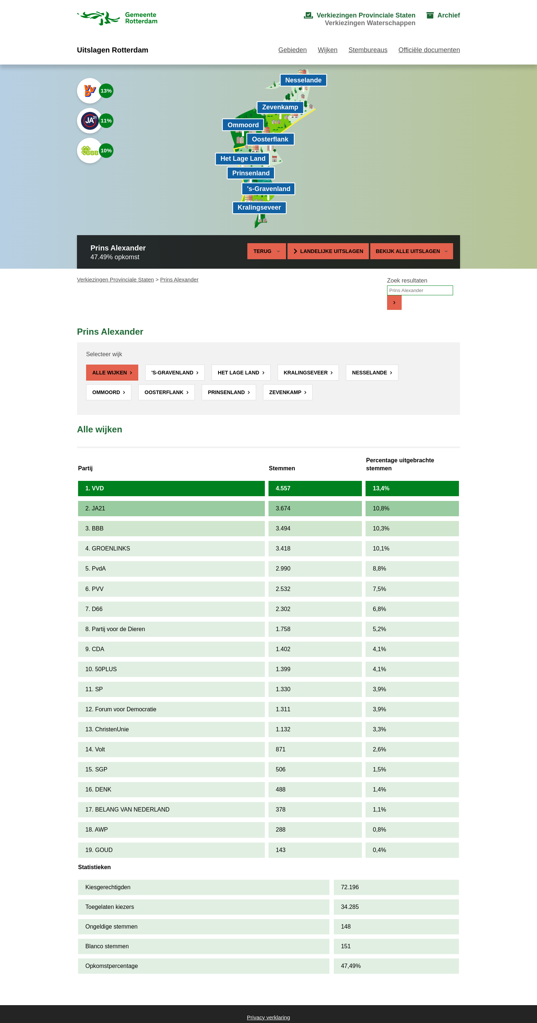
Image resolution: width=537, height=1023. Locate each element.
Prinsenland (227, 392)
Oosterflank (164, 392)
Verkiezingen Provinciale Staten (115, 279)
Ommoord (106, 392)
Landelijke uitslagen (331, 251)
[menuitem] (352, 19)
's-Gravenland (173, 373)
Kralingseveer (306, 373)
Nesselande (370, 373)
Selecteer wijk (104, 354)
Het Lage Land (239, 373)
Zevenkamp (286, 392)
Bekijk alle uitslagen (412, 251)
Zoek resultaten (407, 280)
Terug (262, 251)
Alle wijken (110, 373)
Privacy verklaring (268, 1017)
